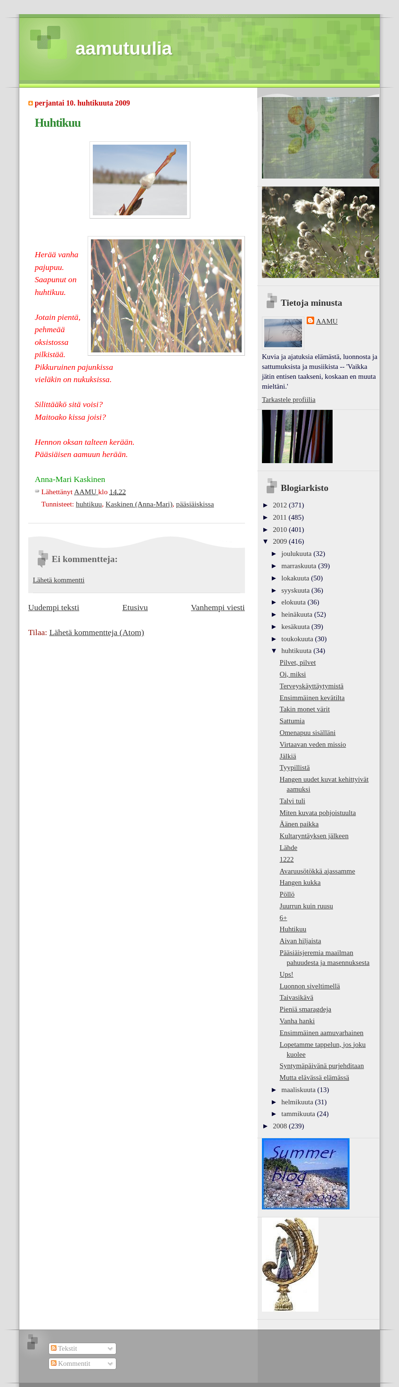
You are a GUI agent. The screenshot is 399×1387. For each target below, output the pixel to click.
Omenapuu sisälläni (308, 732)
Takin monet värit (305, 709)
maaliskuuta (299, 1089)
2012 (281, 505)
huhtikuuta (297, 650)
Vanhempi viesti (217, 607)
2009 (281, 541)
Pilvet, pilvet (298, 662)
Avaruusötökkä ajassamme (317, 871)
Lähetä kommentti (59, 580)
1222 (287, 859)
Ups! (286, 974)
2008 (281, 1126)
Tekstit (64, 1348)
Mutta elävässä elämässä (315, 1077)
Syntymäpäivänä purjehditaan (322, 1065)
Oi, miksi (293, 674)
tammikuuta (299, 1114)
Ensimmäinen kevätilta (312, 698)
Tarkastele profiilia (289, 399)
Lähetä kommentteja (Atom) (96, 632)
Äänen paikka (299, 824)
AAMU (327, 321)
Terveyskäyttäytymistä (312, 686)
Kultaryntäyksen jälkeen (314, 836)
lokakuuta (296, 578)
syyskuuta (296, 590)
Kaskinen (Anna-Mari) (139, 504)
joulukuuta (297, 553)
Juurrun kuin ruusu (306, 906)
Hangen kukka (300, 882)
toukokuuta (298, 639)
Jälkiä (288, 756)
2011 (280, 517)
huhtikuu (89, 504)
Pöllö (287, 894)
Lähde (289, 847)
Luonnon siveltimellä (310, 986)
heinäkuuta (297, 614)
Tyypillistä (295, 767)
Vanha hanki (297, 1021)
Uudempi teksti (53, 607)
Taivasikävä (297, 997)
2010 (281, 529)
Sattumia (292, 721)
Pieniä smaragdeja (306, 1009)
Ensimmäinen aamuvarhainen (322, 1032)
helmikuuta (298, 1102)
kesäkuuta (296, 626)
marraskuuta (299, 566)
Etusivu (135, 607)
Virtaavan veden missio (313, 744)
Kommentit (70, 1363)
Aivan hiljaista (300, 941)
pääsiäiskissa (195, 504)
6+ (283, 918)
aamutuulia (123, 48)
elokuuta (294, 602)
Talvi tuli (292, 801)
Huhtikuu (293, 929)
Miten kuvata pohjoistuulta (318, 812)
